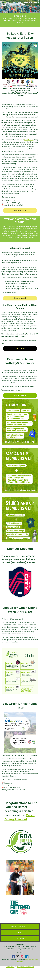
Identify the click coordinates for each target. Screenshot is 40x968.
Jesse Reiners (28, 140)
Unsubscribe (10, 967)
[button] (20, 210)
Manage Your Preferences (25, 967)
